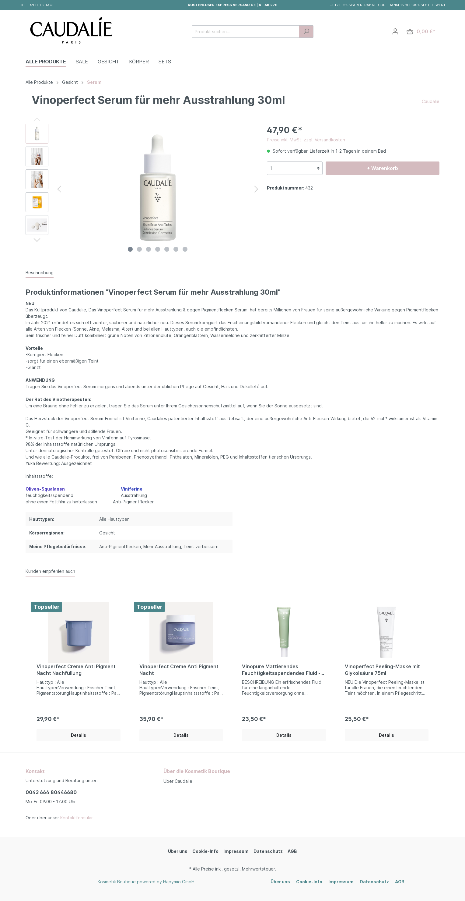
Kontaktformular (76, 817)
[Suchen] (306, 31)
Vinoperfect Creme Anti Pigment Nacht (179, 669)
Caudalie (430, 101)
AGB (292, 851)
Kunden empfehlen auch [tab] (50, 571)
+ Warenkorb (382, 168)
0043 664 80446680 (51, 792)
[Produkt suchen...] (245, 31)
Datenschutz (268, 851)
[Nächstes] (256, 189)
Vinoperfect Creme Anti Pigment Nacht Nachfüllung (76, 669)
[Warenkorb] (421, 31)
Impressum (236, 851)
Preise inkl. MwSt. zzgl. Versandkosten (306, 139)
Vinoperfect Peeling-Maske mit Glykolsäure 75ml (382, 669)
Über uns (177, 851)
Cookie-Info (205, 851)
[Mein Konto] (395, 31)
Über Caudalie (177, 781)
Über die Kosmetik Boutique (196, 771)
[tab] (40, 272)
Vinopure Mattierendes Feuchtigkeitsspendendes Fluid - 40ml (281, 669)
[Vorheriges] (59, 189)
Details (78, 735)
